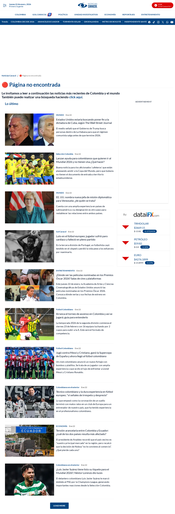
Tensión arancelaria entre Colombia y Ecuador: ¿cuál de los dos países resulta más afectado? (82, 432)
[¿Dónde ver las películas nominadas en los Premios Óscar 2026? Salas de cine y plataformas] (29, 285)
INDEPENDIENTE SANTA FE (137, 21)
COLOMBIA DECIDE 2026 (22, 21)
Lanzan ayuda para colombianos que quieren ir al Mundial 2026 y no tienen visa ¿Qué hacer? (83, 160)
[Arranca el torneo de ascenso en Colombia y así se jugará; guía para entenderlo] (29, 324)
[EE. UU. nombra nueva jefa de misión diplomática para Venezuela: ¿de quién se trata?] (29, 207)
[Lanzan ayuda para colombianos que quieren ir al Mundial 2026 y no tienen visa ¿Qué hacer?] (29, 169)
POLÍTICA (63, 14)
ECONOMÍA (110, 14)
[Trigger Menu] (4, 5)
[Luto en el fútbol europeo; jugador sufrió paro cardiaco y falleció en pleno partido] (29, 246)
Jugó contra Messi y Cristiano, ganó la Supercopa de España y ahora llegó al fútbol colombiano (83, 354)
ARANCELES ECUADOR (48, 21)
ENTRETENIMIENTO (150, 14)
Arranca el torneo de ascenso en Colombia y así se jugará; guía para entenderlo (84, 315)
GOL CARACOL (40, 14)
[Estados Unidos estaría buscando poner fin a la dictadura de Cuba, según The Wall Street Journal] (29, 130)
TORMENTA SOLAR (72, 21)
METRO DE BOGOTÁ (111, 21)
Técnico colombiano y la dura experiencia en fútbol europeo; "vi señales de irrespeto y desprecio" (84, 393)
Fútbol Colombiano (64, 309)
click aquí (75, 97)
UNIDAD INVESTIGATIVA (86, 14)
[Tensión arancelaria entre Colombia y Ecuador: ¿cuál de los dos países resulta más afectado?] (29, 441)
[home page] (87, 5)
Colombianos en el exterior (67, 387)
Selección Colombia (64, 154)
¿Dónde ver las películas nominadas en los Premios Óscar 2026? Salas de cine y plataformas (84, 276)
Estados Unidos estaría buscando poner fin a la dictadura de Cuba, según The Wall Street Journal (84, 121)
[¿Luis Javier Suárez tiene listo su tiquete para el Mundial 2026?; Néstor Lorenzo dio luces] (29, 480)
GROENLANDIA (91, 21)
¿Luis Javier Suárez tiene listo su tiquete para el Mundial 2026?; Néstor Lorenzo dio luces (82, 471)
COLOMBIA (20, 14)
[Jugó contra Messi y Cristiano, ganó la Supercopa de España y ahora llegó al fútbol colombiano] (29, 363)
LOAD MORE (59, 505)
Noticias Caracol (9, 75)
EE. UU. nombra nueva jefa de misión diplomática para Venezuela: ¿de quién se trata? (83, 199)
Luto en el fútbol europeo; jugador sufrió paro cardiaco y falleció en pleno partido (82, 238)
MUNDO (60, 115)
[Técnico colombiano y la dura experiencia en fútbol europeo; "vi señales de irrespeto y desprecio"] (29, 402)
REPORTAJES (128, 14)
